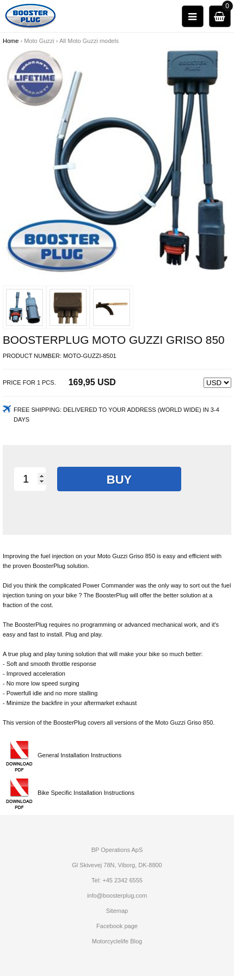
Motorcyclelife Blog (117, 941)
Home (11, 41)
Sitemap (117, 910)
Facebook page (117, 926)
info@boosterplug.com (117, 895)
